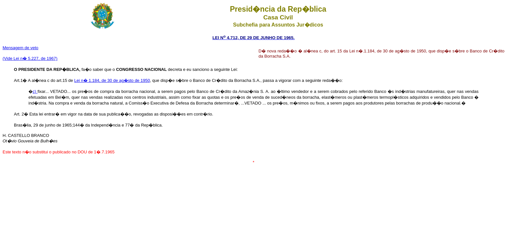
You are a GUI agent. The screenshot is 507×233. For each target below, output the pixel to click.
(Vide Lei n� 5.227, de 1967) (30, 58)
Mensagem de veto (20, 47)
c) (35, 91)
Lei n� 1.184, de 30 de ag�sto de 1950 (112, 80)
